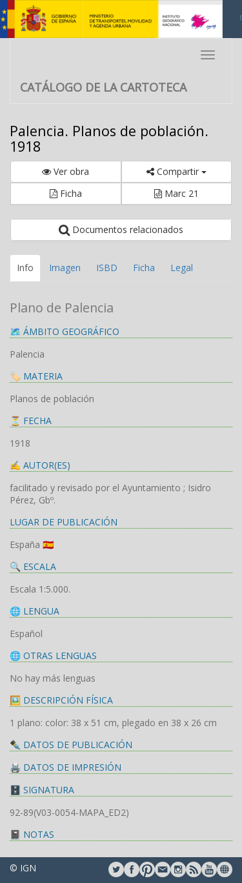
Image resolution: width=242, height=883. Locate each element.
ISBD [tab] (106, 267)
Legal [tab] (181, 267)
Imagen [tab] (65, 267)
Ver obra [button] (65, 171)
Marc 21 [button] (176, 193)
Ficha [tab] (144, 267)
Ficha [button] (66, 193)
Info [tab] (25, 267)
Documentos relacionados (121, 229)
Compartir (176, 171)
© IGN (23, 868)
